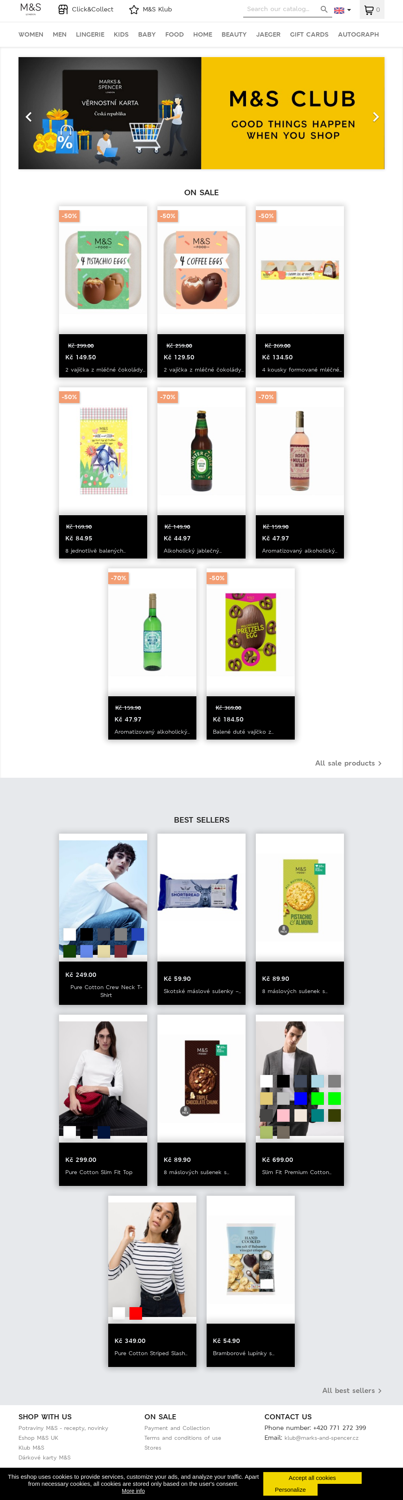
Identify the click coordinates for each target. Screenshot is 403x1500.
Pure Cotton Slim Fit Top (99, 1172)
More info (133, 1491)
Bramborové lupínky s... (243, 1353)
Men (60, 35)
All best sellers (353, 1391)
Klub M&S (31, 1447)
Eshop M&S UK (38, 1437)
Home (202, 35)
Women (30, 35)
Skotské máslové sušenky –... (202, 991)
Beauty (234, 35)
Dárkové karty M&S (44, 1457)
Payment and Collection (177, 1428)
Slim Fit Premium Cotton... (296, 1172)
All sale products (350, 763)
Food (174, 35)
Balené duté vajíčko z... (243, 731)
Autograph (358, 35)
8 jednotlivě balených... (95, 550)
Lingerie (90, 35)
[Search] (287, 9)
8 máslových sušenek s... (294, 991)
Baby (147, 35)
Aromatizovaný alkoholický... (299, 550)
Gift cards (309, 35)
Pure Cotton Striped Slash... (151, 1353)
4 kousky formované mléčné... (302, 369)
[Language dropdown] (343, 10)
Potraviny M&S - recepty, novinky (63, 1428)
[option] (201, 113)
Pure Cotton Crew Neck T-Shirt (106, 991)
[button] (46, 113)
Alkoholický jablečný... (193, 550)
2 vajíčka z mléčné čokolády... (105, 369)
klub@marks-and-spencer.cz (322, 1437)
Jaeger (268, 35)
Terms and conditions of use (182, 1437)
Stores (152, 1447)
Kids (121, 35)
